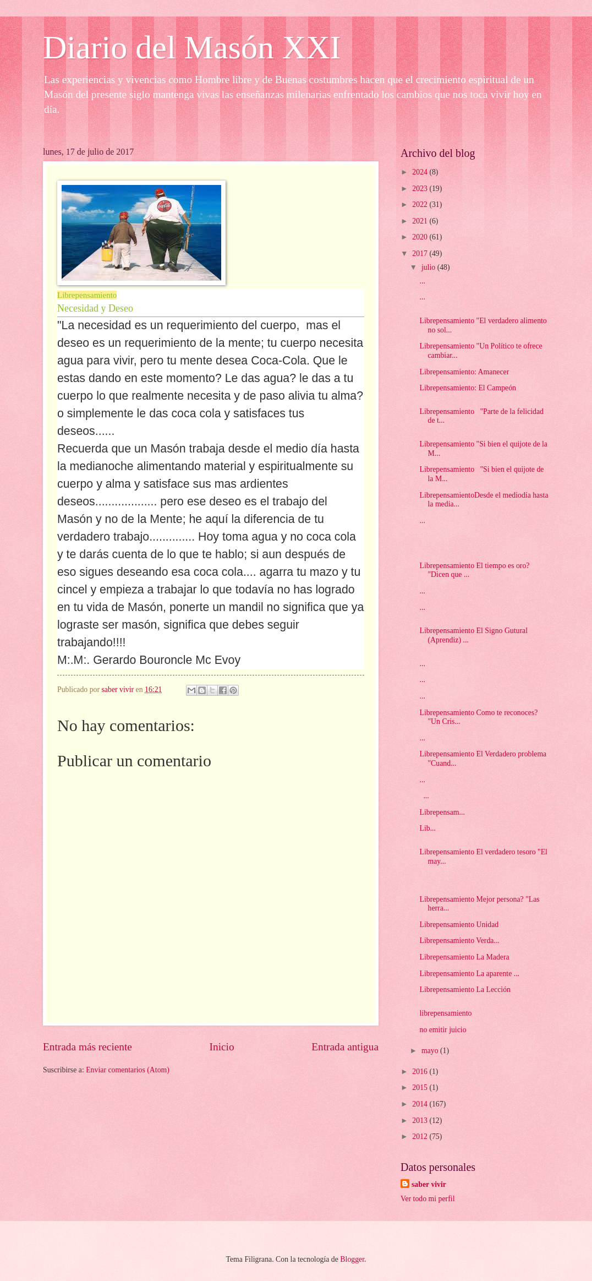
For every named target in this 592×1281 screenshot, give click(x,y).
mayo (430, 1050)
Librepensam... (441, 812)
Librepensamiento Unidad (458, 924)
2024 (420, 172)
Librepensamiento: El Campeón (467, 388)
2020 (420, 237)
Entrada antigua (345, 1047)
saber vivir (429, 1184)
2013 (420, 1120)
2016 (420, 1071)
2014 (420, 1104)
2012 (420, 1136)
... (422, 281)
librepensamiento (445, 1013)
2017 (420, 253)
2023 (420, 188)
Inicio (222, 1047)
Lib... (427, 828)
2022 (420, 204)
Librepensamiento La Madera (464, 957)
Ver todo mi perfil (427, 1199)
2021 (420, 221)
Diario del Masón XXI (192, 47)
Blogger (352, 1259)
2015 (420, 1087)
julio (429, 267)
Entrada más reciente (87, 1047)
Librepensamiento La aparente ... (469, 973)
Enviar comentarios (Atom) (127, 1070)
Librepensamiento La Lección (465, 989)
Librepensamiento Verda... (459, 940)
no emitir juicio (442, 1030)
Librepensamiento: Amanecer (464, 372)
